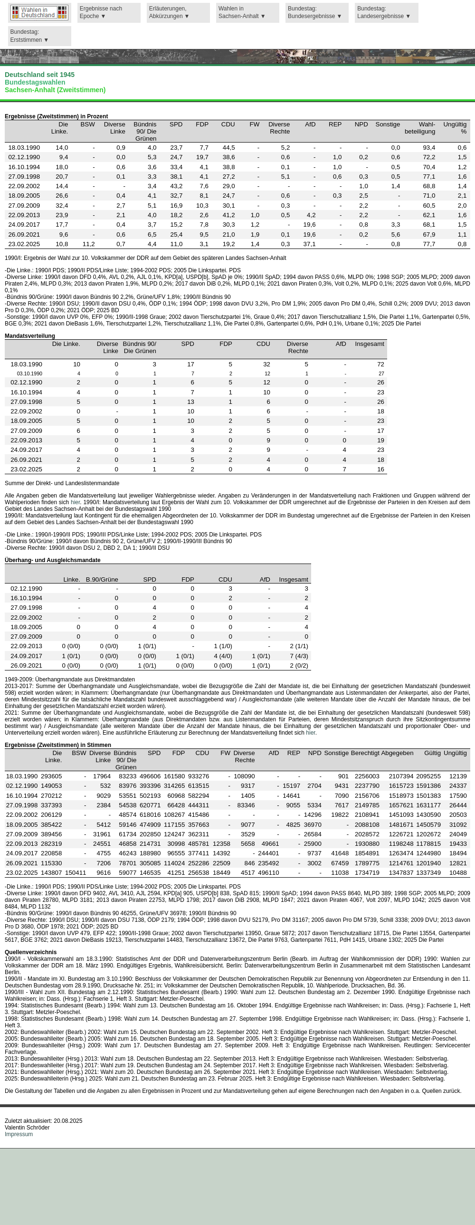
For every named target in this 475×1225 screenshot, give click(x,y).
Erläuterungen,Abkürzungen (168, 12)
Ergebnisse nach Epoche (101, 12)
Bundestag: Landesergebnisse (380, 12)
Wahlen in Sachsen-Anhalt (238, 12)
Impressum (19, 1134)
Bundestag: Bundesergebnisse (311, 12)
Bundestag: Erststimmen (26, 36)
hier (75, 502)
